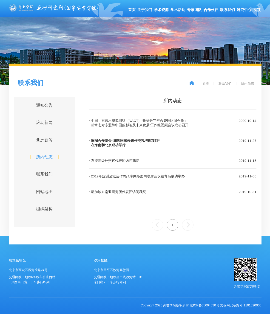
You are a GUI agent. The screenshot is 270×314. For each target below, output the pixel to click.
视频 (257, 10)
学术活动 (178, 10)
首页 (132, 10)
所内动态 (247, 83)
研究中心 (244, 10)
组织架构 (44, 209)
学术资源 (161, 10)
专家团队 (194, 10)
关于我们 (144, 10)
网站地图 (44, 191)
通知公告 (44, 105)
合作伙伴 (211, 10)
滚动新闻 (44, 122)
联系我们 (227, 10)
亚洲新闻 (44, 139)
